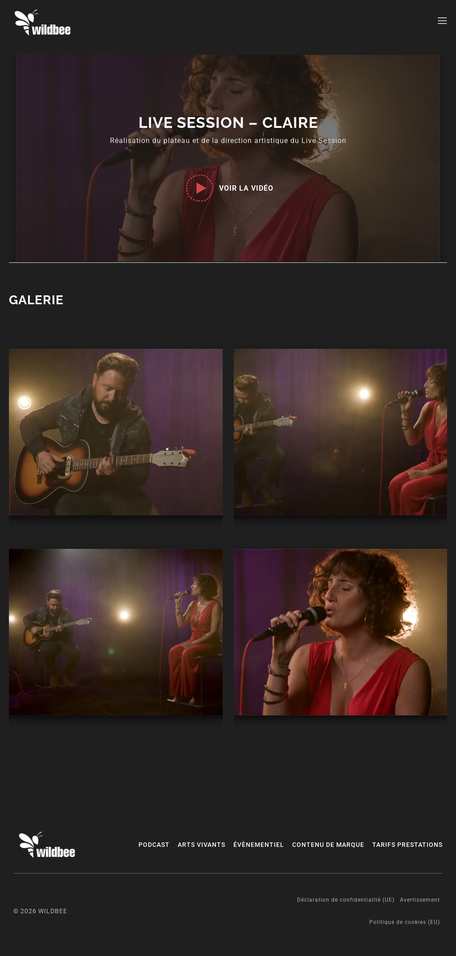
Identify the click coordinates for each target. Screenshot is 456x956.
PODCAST (154, 844)
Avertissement (420, 900)
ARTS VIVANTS (201, 844)
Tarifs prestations (407, 844)
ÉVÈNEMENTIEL (258, 844)
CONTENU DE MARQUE (328, 844)
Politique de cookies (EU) (404, 922)
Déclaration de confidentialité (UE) (346, 900)
